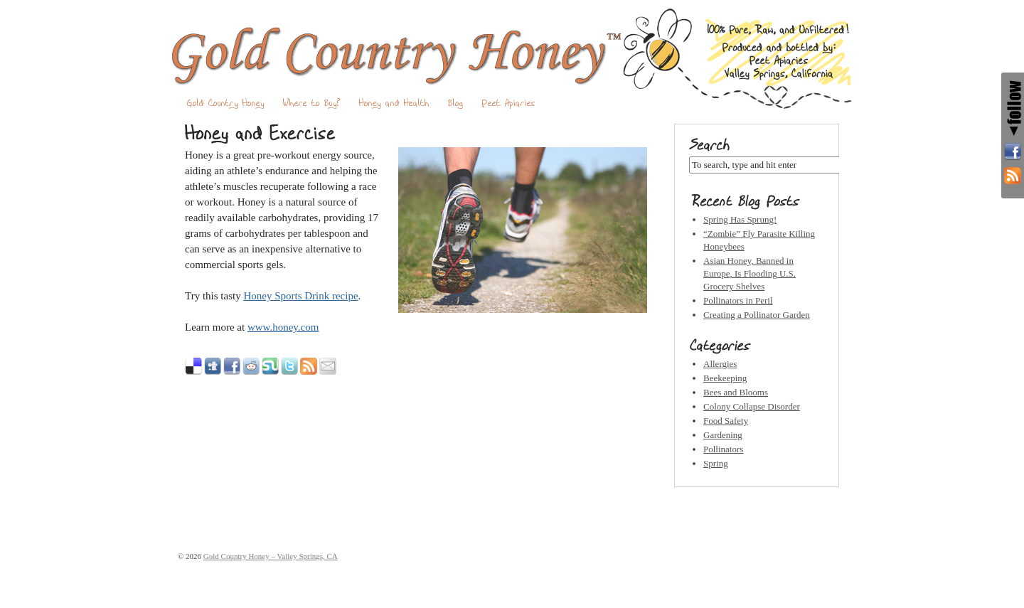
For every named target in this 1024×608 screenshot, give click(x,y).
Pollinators (723, 449)
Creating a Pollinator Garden (756, 314)
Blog (456, 103)
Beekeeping (725, 378)
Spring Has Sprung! (740, 219)
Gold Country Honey (226, 103)
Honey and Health (394, 103)
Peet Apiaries (508, 103)
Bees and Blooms (735, 392)
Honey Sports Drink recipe (300, 296)
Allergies (720, 363)
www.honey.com (283, 327)
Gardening (722, 435)
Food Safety (725, 420)
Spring (715, 463)
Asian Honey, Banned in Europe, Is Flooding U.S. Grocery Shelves (749, 273)
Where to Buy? (312, 103)
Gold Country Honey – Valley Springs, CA (512, 58)
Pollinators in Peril (738, 300)
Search (709, 145)
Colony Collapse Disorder (751, 406)
